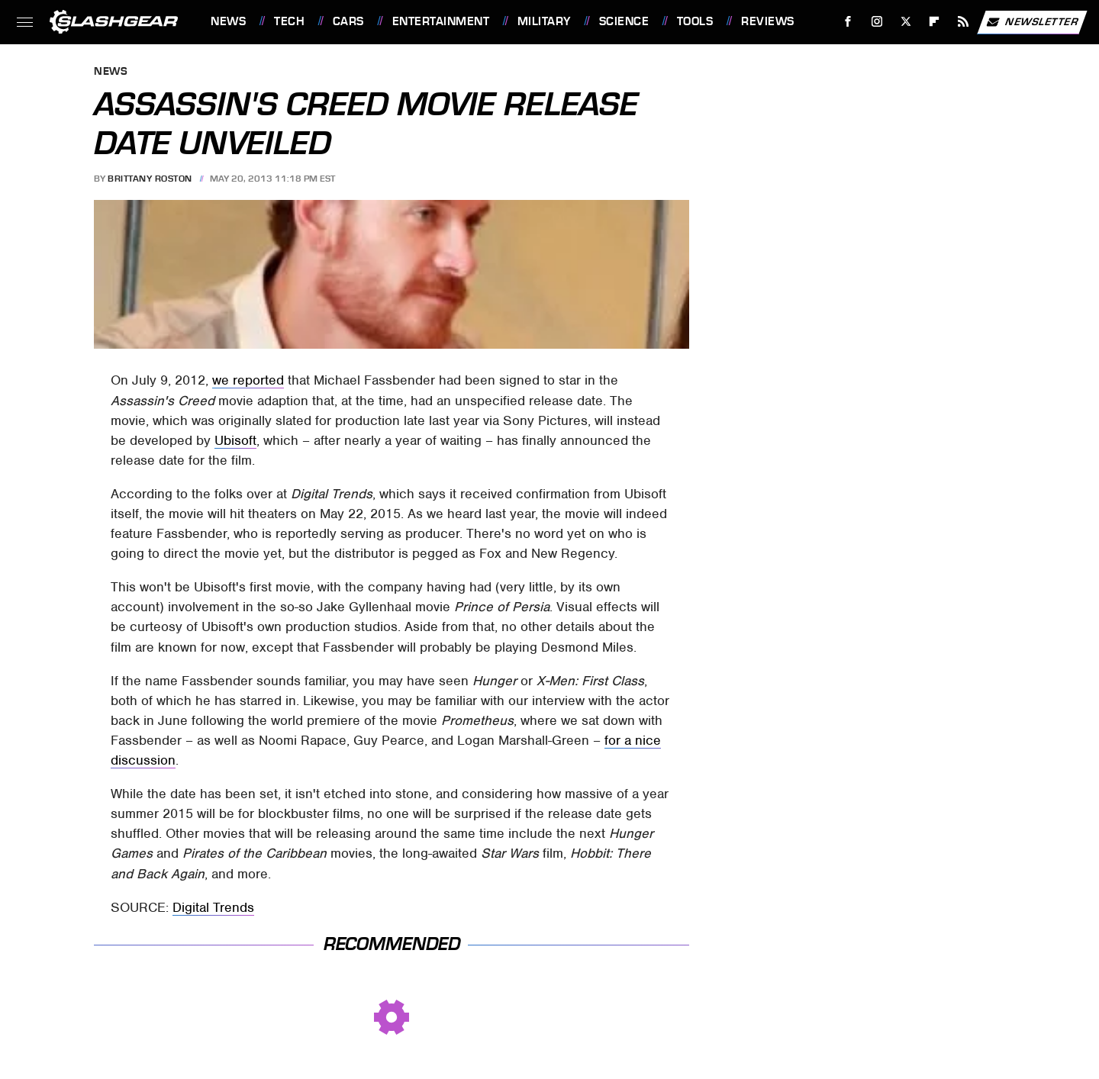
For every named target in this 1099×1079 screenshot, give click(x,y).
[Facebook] (848, 22)
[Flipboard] (934, 22)
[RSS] (963, 22)
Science (624, 21)
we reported (248, 380)
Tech (289, 21)
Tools (695, 21)
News (228, 21)
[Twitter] (905, 22)
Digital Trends (213, 907)
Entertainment (441, 21)
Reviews (767, 21)
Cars (348, 21)
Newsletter (1032, 22)
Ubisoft (235, 440)
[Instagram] (877, 22)
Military (544, 21)
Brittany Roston (150, 178)
